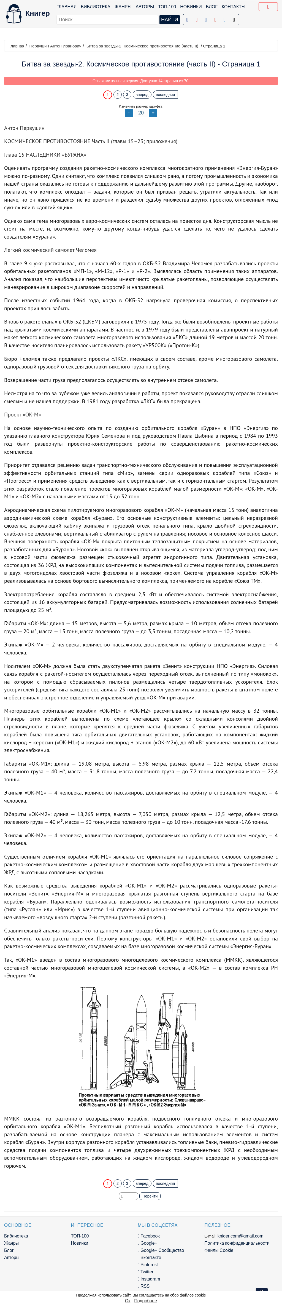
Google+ (147, 1243)
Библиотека (95, 6)
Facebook (149, 1236)
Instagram (149, 1279)
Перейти (150, 1196)
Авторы (145, 6)
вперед (142, 94)
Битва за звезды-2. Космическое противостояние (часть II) (142, 46)
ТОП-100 (167, 6)
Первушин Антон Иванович (55, 46)
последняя (165, 94)
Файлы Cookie (218, 1250)
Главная (66, 6)
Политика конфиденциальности (236, 1243)
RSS (144, 1286)
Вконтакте (149, 1257)
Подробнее (145, 1300)
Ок (127, 1300)
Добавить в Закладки (269, 7)
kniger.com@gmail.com (241, 1236)
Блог (212, 6)
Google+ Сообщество (161, 1250)
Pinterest (148, 1264)
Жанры (123, 6)
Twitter (145, 1271)
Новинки (191, 6)
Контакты (233, 6)
